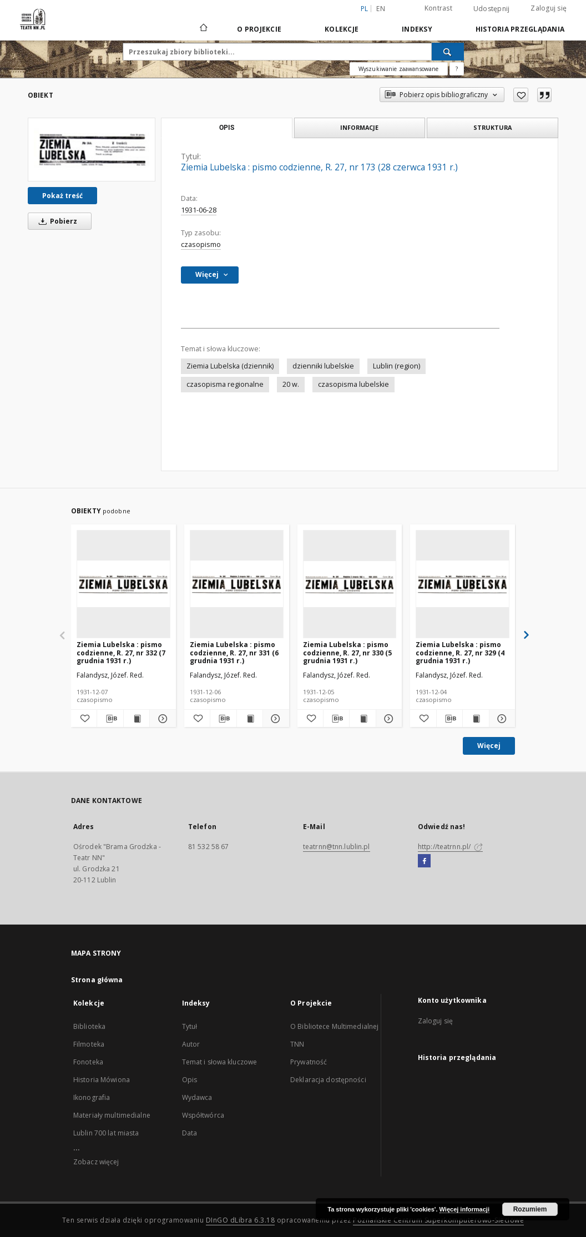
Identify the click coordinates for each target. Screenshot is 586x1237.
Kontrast (438, 8)
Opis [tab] (226, 128)
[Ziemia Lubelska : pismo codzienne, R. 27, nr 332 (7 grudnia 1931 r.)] (123, 584)
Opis (189, 1079)
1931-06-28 (198, 210)
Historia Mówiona (101, 1079)
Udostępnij (491, 8)
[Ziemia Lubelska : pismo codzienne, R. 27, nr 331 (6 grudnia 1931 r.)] (236, 584)
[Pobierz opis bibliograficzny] (110, 718)
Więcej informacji (464, 1209)
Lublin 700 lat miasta (106, 1133)
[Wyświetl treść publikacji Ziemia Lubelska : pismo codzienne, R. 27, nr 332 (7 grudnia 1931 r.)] (136, 718)
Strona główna (97, 979)
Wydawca (197, 1097)
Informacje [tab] (359, 127)
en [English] (380, 8)
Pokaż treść (62, 195)
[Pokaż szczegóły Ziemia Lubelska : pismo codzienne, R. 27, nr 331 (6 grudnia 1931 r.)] (274, 718)
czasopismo (201, 244)
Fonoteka (88, 1062)
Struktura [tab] (492, 127)
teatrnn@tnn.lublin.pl (336, 846)
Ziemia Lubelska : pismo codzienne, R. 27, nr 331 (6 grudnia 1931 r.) (234, 652)
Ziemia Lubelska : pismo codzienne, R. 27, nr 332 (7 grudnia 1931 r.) (121, 652)
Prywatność (308, 1062)
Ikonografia (91, 1097)
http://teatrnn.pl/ (450, 846)
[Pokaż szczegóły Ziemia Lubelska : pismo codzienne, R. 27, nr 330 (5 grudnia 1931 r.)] (387, 718)
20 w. (290, 384)
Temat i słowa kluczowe (219, 1062)
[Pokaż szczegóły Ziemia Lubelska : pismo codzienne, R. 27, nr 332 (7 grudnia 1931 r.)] (161, 718)
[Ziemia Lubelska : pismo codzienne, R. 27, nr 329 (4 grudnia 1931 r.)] (462, 584)
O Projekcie (259, 29)
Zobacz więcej (96, 1162)
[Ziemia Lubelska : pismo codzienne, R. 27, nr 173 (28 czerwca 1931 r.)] (91, 149)
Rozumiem (530, 1209)
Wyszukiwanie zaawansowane (398, 69)
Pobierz (56, 221)
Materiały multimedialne (111, 1115)
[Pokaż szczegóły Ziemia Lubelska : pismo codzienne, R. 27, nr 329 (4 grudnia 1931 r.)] (500, 718)
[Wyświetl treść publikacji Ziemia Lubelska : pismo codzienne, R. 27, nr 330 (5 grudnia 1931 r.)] (362, 718)
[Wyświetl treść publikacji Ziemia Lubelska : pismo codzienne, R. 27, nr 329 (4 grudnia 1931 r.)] (475, 718)
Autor (191, 1044)
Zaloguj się (549, 8)
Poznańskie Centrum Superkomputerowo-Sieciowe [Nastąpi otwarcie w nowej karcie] (438, 1220)
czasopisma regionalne (225, 384)
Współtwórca (203, 1115)
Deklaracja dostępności (328, 1079)
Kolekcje (341, 29)
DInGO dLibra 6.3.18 (240, 1220)
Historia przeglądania (520, 29)
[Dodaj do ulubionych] (520, 95)
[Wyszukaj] (448, 51)
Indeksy (417, 29)
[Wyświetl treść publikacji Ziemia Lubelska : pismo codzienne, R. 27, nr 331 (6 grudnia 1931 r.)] (249, 718)
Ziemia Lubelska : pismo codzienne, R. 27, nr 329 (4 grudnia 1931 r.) (460, 652)
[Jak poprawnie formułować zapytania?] (456, 68)
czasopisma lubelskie (353, 384)
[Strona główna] (202, 29)
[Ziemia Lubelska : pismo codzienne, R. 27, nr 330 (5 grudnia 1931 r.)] (350, 584)
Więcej (489, 745)
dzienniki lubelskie (323, 366)
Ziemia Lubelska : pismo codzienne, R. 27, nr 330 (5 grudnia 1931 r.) (347, 652)
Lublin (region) (396, 366)
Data (189, 1133)
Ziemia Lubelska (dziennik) (230, 366)
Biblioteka (89, 1026)
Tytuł (190, 1026)
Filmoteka (88, 1044)
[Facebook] (424, 861)
